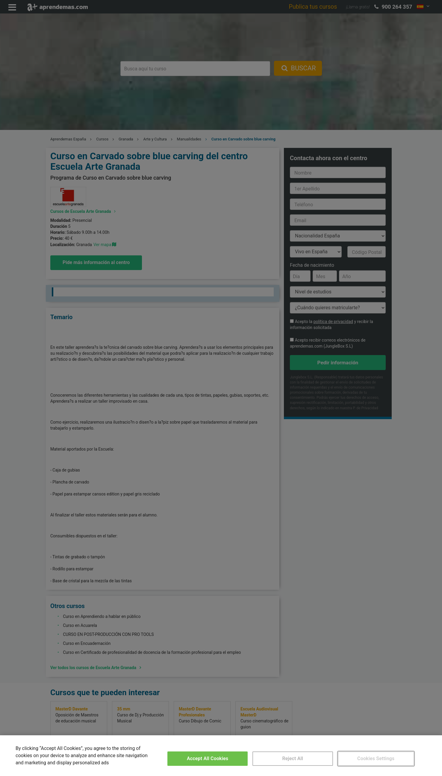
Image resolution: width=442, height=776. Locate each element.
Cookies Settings (375, 758)
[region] (221, 755)
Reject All (292, 758)
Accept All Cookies (207, 758)
